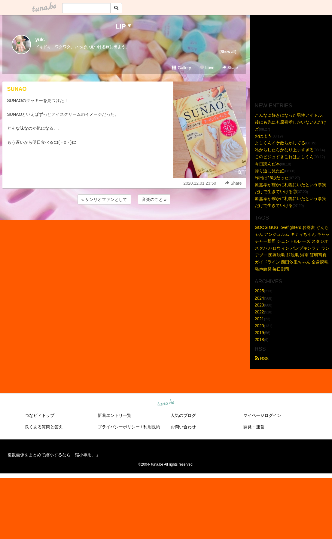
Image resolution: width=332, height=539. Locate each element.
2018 (259, 339)
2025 (259, 290)
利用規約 (151, 426)
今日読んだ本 (267, 164)
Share (230, 67)
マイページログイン (262, 415)
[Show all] (227, 51)
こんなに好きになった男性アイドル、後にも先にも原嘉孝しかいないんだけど (290, 122)
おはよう (263, 136)
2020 (259, 325)
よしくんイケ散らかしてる (280, 142)
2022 (259, 312)
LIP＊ (123, 26)
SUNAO (17, 89)
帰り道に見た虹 (269, 170)
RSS (262, 358)
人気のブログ (183, 415)
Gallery (181, 67)
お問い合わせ (183, 426)
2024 (259, 298)
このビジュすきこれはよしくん (284, 156)
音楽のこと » (154, 199)
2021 (259, 318)
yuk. (40, 39)
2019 (259, 332)
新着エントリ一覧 (114, 415)
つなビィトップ (39, 415)
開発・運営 (253, 426)
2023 (259, 305)
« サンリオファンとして (104, 199)
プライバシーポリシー (119, 426)
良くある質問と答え (44, 426)
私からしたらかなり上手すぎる (284, 149)
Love (207, 67)
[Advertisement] (124, 222)
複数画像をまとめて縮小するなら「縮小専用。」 (54, 454)
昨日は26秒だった (272, 177)
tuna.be (166, 403)
